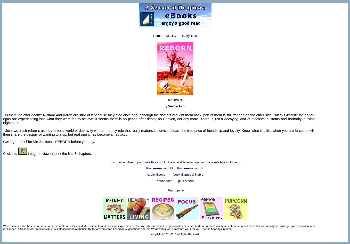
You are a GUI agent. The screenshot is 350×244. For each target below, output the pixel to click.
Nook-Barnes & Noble (188, 174)
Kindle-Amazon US (160, 168)
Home (157, 36)
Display (171, 36)
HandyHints (189, 36)
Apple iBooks (156, 174)
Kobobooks (164, 181)
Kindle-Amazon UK (190, 168)
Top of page (176, 190)
